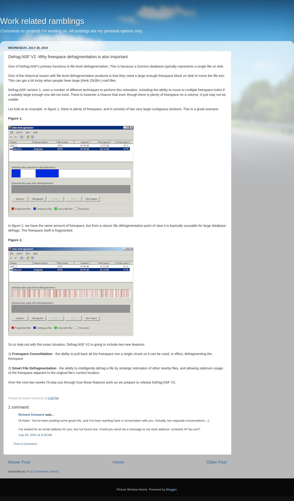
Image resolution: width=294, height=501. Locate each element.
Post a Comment (25, 444)
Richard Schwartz (31, 414)
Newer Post (19, 462)
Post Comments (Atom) (43, 471)
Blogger (171, 489)
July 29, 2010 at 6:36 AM (35, 435)
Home (118, 462)
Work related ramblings (42, 21)
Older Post (216, 462)
